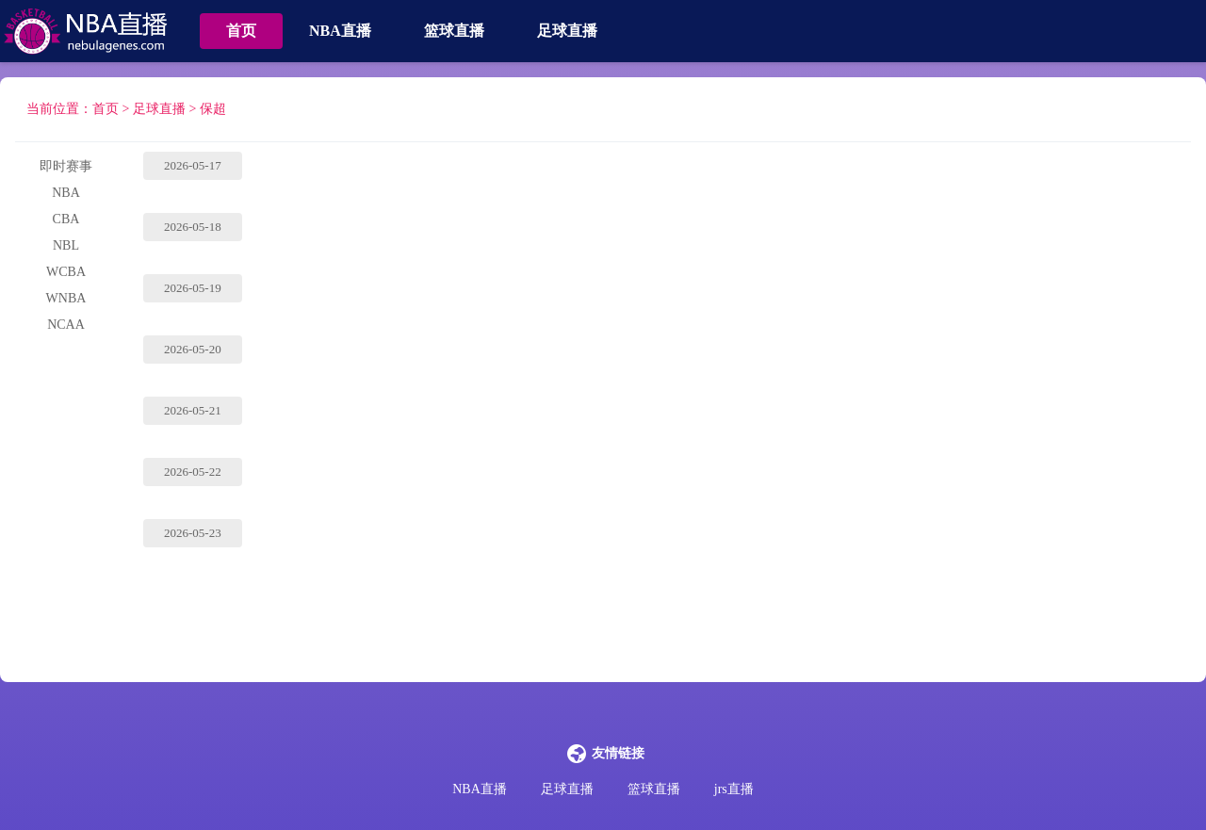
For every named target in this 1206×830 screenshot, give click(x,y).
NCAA (66, 324)
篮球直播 (454, 31)
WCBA (66, 272)
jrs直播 (734, 789)
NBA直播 (340, 31)
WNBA (66, 298)
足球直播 (567, 31)
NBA (66, 193)
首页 (241, 31)
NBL (66, 245)
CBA (66, 219)
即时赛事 (66, 166)
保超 (213, 109)
